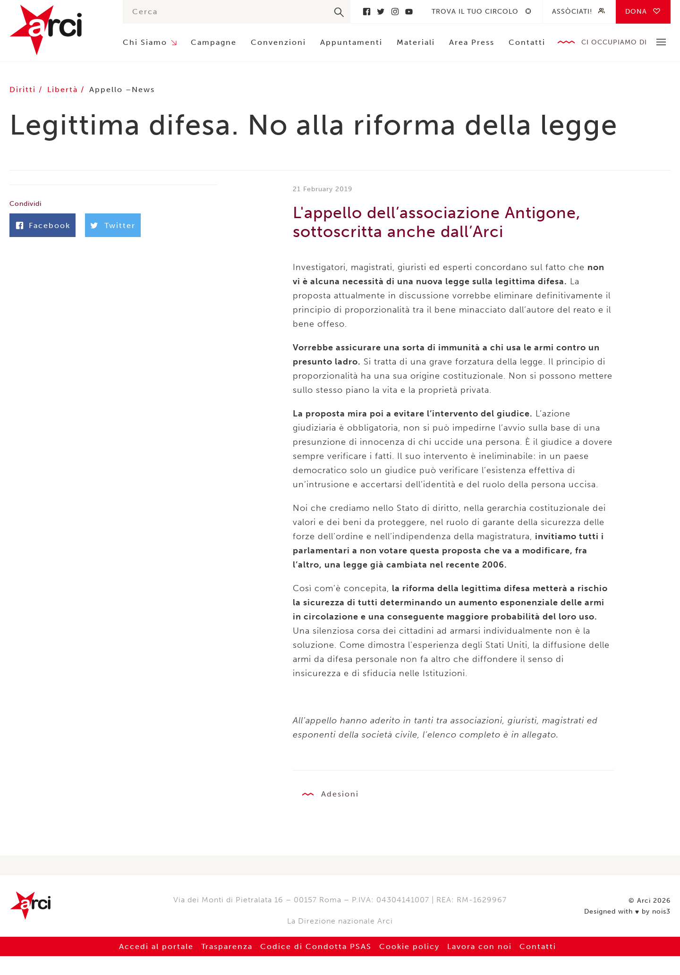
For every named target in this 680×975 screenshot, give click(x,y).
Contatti (527, 42)
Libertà (64, 89)
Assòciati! (572, 12)
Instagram (395, 11)
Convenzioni (278, 42)
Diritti (24, 89)
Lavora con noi (479, 946)
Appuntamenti (351, 42)
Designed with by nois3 (627, 911)
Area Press (471, 42)
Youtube (409, 11)
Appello (106, 89)
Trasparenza (227, 946)
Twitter (381, 11)
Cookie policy (409, 946)
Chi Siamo (145, 42)
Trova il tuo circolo (475, 12)
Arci (56, 30)
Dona (636, 12)
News (143, 89)
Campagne (214, 42)
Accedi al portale (156, 946)
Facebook (366, 11)
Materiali (416, 42)
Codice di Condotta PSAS (316, 946)
